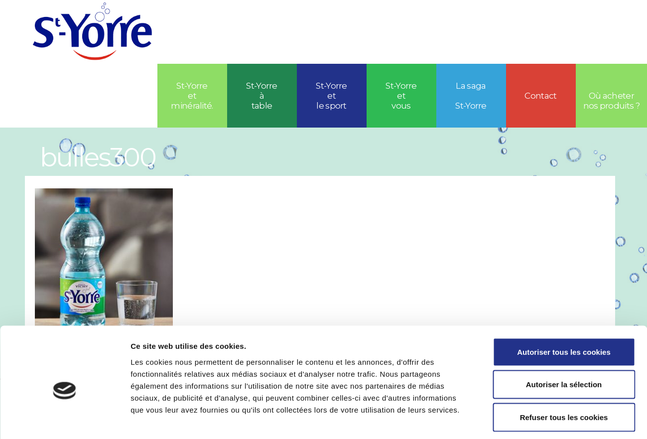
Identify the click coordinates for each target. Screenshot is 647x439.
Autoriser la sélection (564, 341)
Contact (540, 96)
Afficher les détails (548, 419)
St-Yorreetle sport (331, 96)
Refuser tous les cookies (564, 373)
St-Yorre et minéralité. (192, 96)
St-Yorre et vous (401, 96)
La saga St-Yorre (471, 96)
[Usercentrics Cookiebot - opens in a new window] (64, 419)
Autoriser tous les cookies (564, 308)
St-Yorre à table (261, 96)
